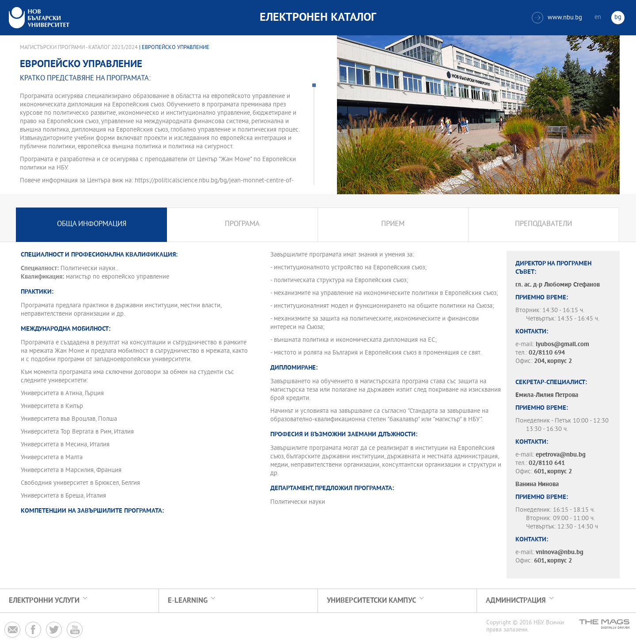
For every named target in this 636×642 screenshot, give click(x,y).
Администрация (516, 600)
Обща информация (91, 224)
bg (617, 17)
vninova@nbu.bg (559, 552)
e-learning (188, 600)
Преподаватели (543, 224)
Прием (393, 224)
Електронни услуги (44, 600)
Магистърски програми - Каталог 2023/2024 (79, 47)
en (597, 17)
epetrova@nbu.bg (561, 455)
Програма (242, 224)
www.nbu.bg (557, 17)
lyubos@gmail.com (562, 344)
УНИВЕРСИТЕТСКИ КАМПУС (371, 600)
